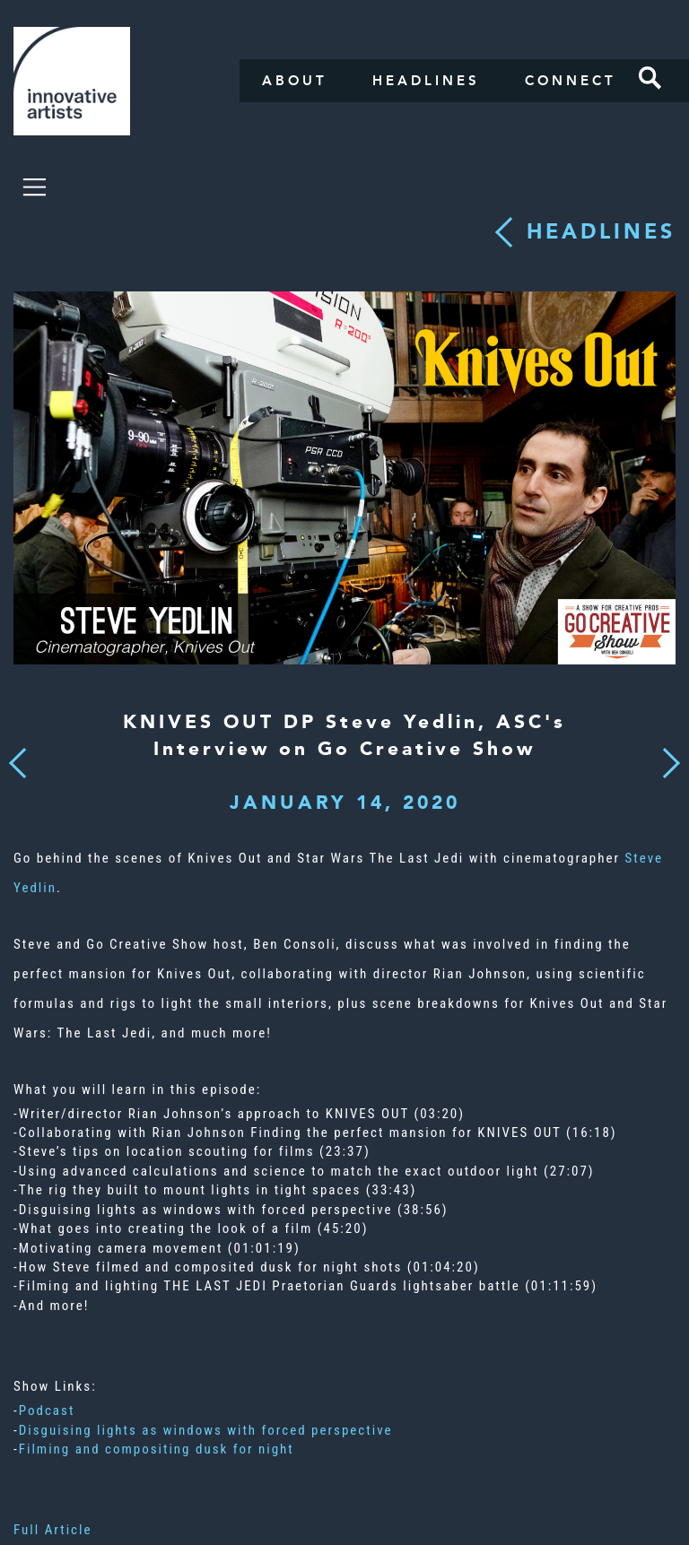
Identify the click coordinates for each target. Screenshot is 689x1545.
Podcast (47, 1410)
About (294, 81)
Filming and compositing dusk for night (156, 1449)
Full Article (52, 1530)
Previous (17, 757)
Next (665, 752)
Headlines (426, 81)
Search (650, 78)
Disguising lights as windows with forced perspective (206, 1430)
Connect (570, 81)
